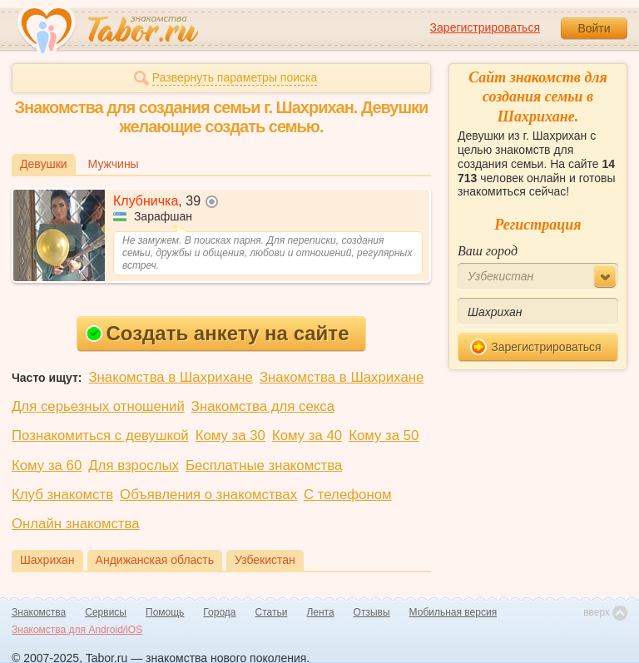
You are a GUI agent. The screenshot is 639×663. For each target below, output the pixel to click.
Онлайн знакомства (76, 524)
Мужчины (113, 164)
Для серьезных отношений (98, 406)
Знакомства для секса (262, 406)
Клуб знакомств (62, 494)
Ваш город (488, 251)
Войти (593, 28)
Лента (320, 612)
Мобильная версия (453, 612)
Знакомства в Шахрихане (170, 377)
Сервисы (105, 612)
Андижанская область (155, 560)
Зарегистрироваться (485, 27)
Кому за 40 (307, 435)
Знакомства (39, 612)
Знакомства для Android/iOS (77, 630)
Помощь (165, 612)
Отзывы (372, 612)
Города (219, 612)
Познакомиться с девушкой (100, 435)
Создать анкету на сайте (217, 333)
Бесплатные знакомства (264, 465)
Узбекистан (265, 560)
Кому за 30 (230, 435)
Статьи (271, 612)
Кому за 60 (47, 465)
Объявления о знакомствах (208, 494)
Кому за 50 (384, 435)
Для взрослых (133, 465)
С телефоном (347, 494)
